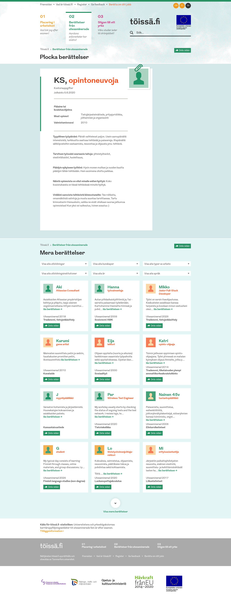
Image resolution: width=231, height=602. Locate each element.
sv (188, 6)
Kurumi (62, 341)
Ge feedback (98, 5)
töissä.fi (145, 22)
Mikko (164, 287)
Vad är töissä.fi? (64, 5)
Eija (110, 341)
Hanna (113, 287)
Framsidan (46, 5)
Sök (133, 33)
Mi (161, 449)
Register (82, 5)
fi (182, 6)
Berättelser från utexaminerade (70, 49)
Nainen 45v (169, 395)
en (176, 6)
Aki (59, 287)
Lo (109, 449)
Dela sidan (184, 50)
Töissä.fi (44, 49)
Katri (163, 341)
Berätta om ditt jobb (120, 5)
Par (110, 395)
